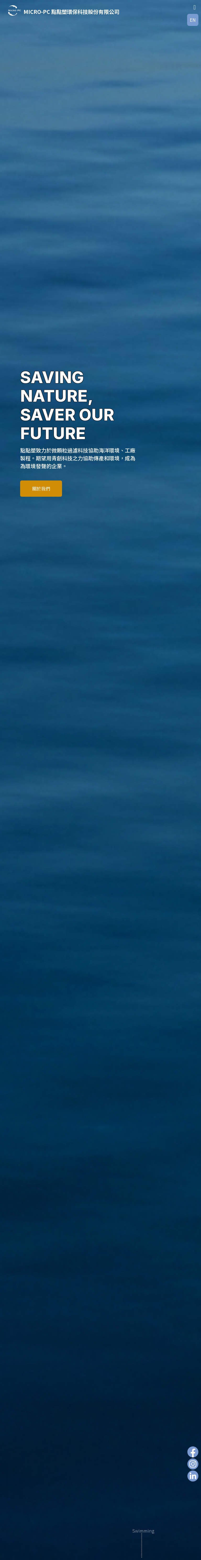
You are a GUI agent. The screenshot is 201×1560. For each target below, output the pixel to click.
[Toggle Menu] (194, 7)
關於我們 (41, 488)
